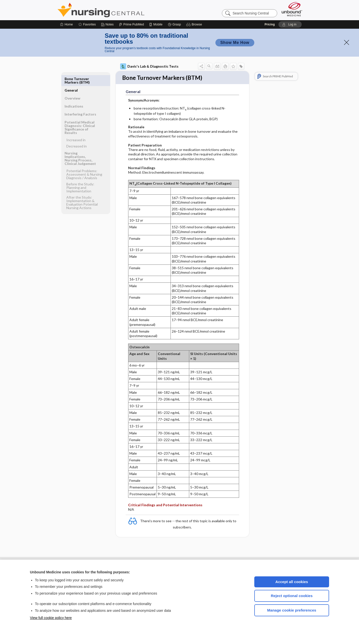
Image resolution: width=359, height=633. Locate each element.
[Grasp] (174, 24)
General (71, 79)
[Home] (66, 24)
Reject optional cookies (292, 596)
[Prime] (131, 24)
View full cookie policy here (51, 618)
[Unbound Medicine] (292, 9)
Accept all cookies (291, 582)
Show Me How (234, 42)
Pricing (270, 24)
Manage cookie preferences (291, 610)
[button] (194, 24)
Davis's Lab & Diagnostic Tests (149, 66)
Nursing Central (119, 9)
